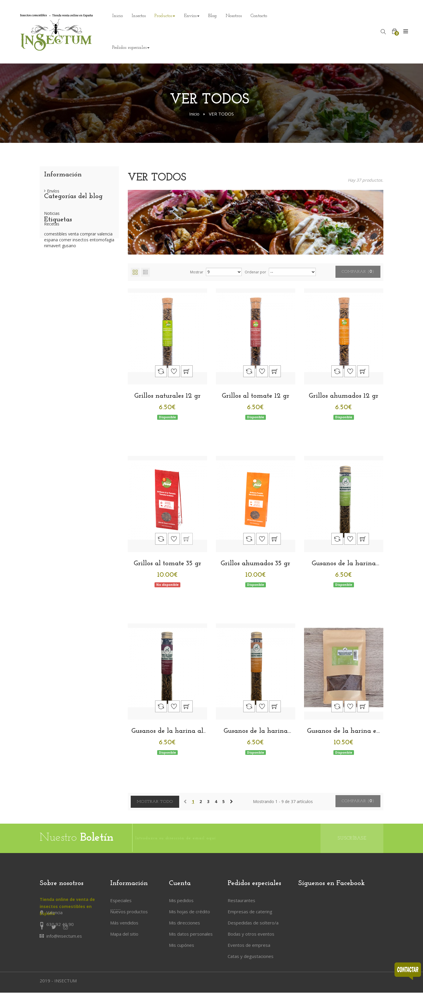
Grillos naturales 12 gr (167, 395)
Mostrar (196, 272)
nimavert (53, 293)
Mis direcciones (184, 923)
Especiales (121, 900)
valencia (105, 282)
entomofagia (102, 287)
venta (74, 282)
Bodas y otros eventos (251, 934)
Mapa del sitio (124, 934)
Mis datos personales (191, 934)
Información (63, 174)
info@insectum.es (64, 950)
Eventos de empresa (249, 945)
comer (66, 287)
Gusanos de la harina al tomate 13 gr (167, 731)
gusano (69, 293)
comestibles (56, 282)
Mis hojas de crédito (189, 911)
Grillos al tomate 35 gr (167, 563)
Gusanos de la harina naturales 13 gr (344, 564)
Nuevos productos (129, 911)
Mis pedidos (181, 900)
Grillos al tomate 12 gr (255, 395)
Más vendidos (124, 923)
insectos (81, 287)
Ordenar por (255, 272)
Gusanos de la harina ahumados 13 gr (256, 731)
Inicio (194, 114)
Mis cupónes (181, 945)
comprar (88, 282)
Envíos (53, 193)
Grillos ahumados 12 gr (343, 395)
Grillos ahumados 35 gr (255, 563)
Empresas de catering (250, 911)
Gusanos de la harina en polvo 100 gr (343, 731)
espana (51, 287)
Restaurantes (241, 900)
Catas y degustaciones (250, 956)
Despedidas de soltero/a (253, 923)
